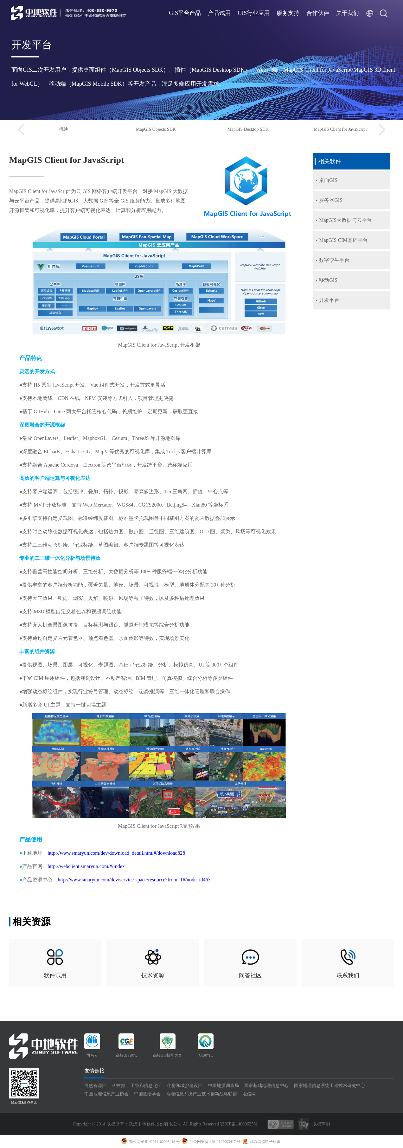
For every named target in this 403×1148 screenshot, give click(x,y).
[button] (21, 129)
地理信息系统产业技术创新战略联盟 (201, 1094)
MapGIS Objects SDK (156, 129)
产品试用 (219, 13)
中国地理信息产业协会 (106, 1094)
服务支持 (288, 13)
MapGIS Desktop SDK (248, 129)
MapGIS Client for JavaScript (340, 129)
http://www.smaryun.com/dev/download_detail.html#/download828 (116, 853)
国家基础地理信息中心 (266, 1085)
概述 (63, 129)
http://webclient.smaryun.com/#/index (86, 866)
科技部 (118, 1085)
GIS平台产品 (185, 13)
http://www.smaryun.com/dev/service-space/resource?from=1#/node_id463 (134, 879)
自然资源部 (95, 1085)
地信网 (249, 1094)
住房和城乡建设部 (184, 1085)
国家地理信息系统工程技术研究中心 (329, 1085)
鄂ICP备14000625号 (239, 1124)
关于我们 (347, 13)
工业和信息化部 (146, 1085)
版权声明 (321, 1124)
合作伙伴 (317, 13)
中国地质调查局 (223, 1085)
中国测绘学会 (147, 1094)
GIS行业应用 (254, 13)
